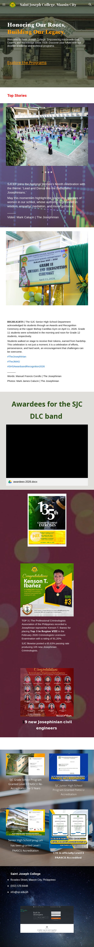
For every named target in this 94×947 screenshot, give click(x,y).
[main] (47, 36)
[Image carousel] (47, 140)
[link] (47, 455)
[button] (4, 4)
